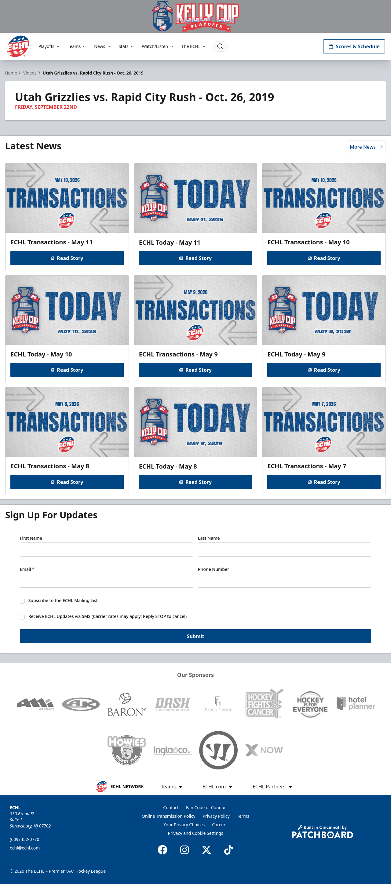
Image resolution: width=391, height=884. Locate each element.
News (102, 46)
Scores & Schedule (354, 46)
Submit (195, 636)
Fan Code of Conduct (207, 807)
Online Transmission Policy (168, 816)
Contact (171, 807)
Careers (219, 824)
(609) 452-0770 (24, 839)
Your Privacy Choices (184, 824)
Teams (77, 46)
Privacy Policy (216, 816)
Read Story (67, 257)
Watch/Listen (158, 46)
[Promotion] (195, 16)
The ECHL (193, 46)
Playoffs (49, 46)
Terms (243, 816)
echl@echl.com (25, 848)
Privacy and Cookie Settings (195, 833)
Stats (126, 46)
